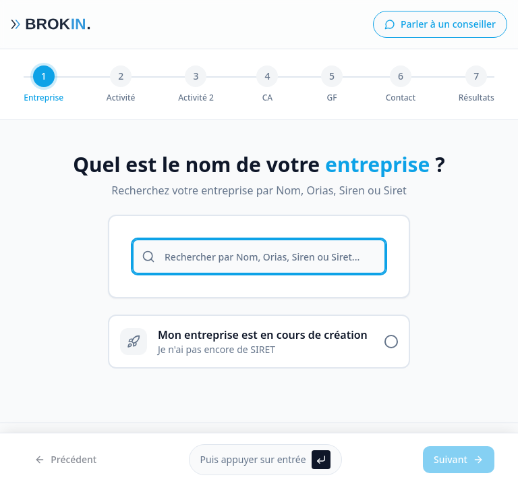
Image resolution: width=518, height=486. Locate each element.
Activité (121, 97)
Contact (400, 97)
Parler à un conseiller (440, 24)
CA (267, 97)
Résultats (476, 97)
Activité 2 (196, 97)
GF (332, 97)
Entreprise (43, 97)
